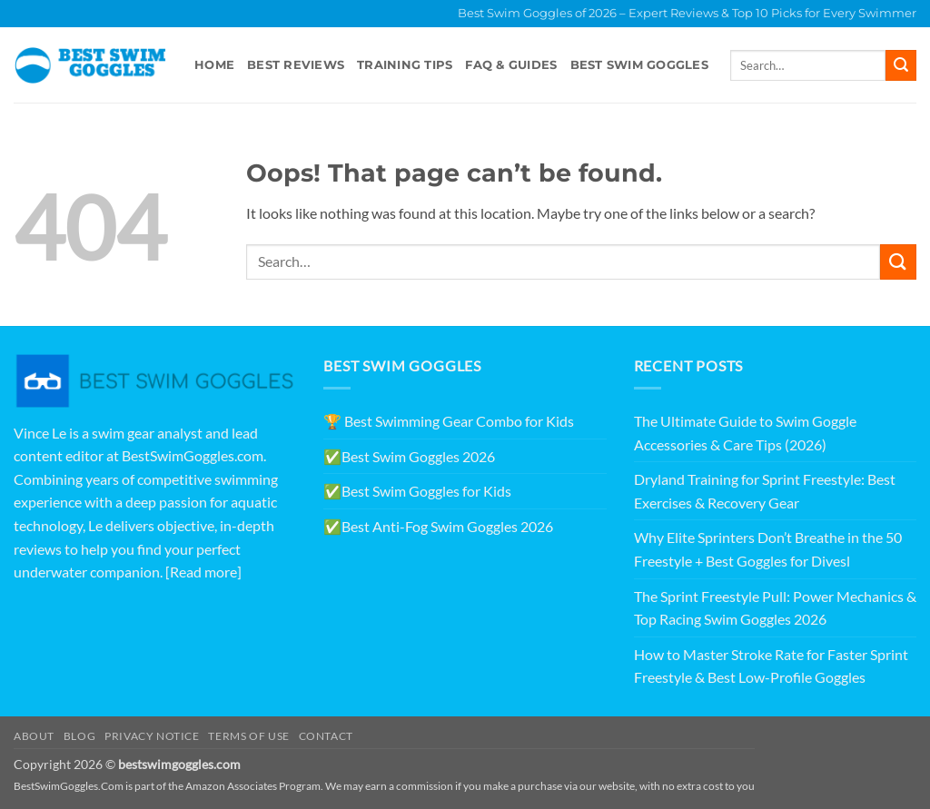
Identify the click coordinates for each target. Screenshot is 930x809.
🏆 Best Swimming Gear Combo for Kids (448, 420)
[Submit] (900, 65)
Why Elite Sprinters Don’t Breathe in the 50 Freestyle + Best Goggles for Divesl (768, 548)
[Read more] (203, 571)
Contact (326, 736)
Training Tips (404, 65)
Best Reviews (295, 65)
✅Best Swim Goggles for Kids (417, 490)
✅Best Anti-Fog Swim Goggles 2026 (438, 526)
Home (214, 65)
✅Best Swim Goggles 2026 (409, 456)
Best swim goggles (639, 65)
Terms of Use (248, 736)
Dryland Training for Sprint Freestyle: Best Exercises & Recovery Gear (764, 490)
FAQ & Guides (511, 65)
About (34, 736)
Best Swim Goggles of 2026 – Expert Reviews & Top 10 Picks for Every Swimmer (687, 13)
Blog (79, 736)
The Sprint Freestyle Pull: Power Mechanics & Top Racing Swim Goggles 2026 (775, 607)
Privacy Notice (152, 736)
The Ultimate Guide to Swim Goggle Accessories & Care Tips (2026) (745, 432)
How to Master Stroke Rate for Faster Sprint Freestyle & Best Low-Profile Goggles (771, 666)
